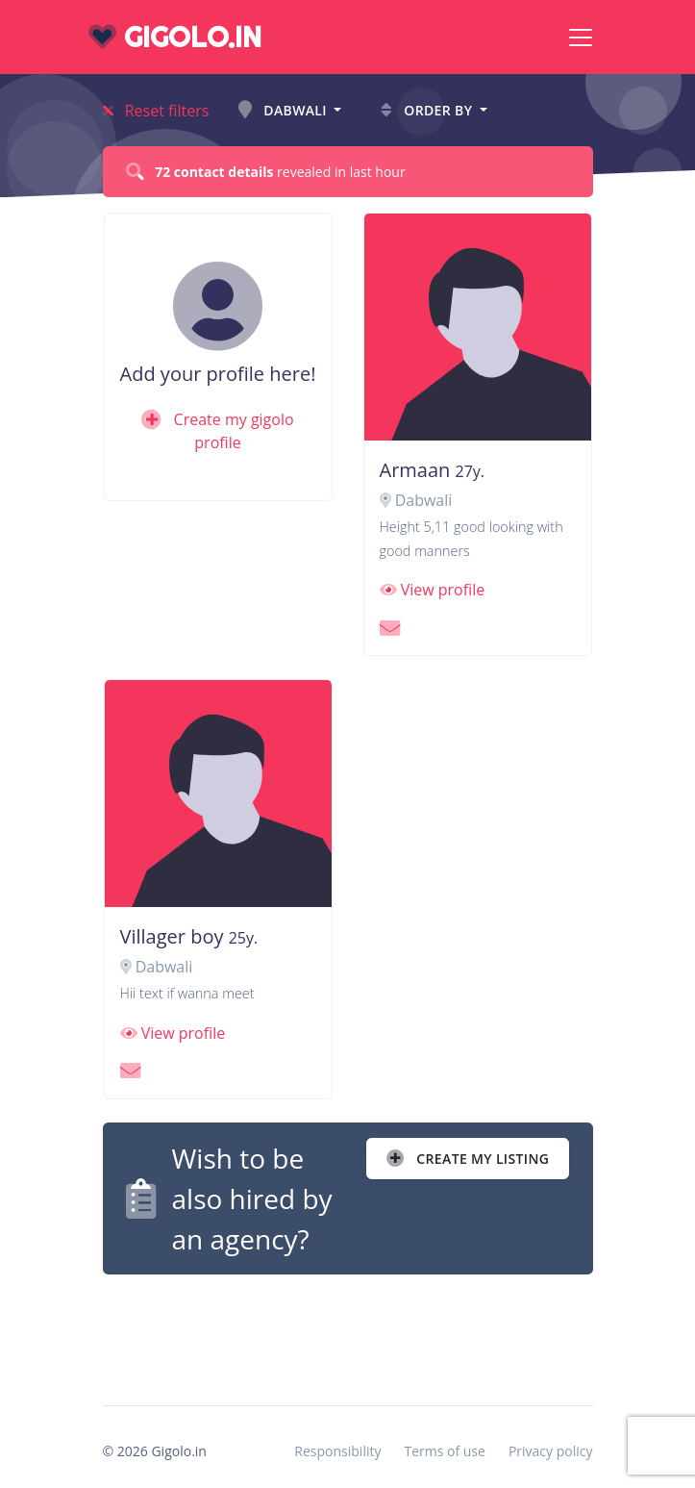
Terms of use (444, 1451)
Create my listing (467, 1158)
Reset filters (156, 110)
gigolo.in (174, 37)
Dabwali (284, 110)
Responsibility (337, 1451)
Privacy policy (551, 1451)
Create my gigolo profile (217, 431)
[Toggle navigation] (581, 37)
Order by (428, 110)
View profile (432, 589)
